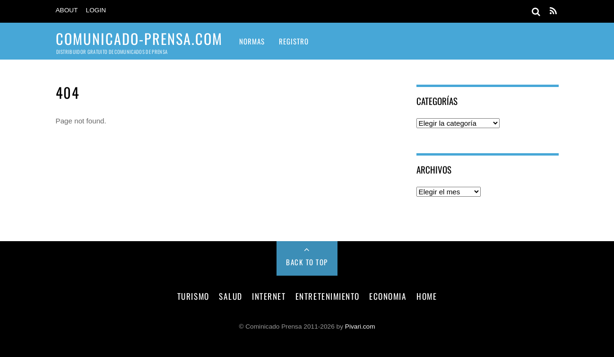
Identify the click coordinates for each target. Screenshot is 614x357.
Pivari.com (360, 326)
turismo (193, 296)
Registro (294, 41)
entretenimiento (327, 296)
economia (387, 296)
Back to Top (307, 262)
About (67, 10)
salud (230, 296)
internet (268, 296)
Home (426, 296)
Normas (252, 41)
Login (96, 10)
